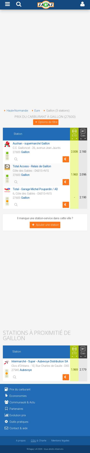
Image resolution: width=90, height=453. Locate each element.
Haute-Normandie (15, 110)
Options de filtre (45, 122)
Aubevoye (26, 370)
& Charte (38, 440)
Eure (35, 110)
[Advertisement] (45, 60)
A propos (21, 440)
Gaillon (25, 152)
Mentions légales (60, 440)
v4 (36, 449)
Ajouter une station (45, 224)
